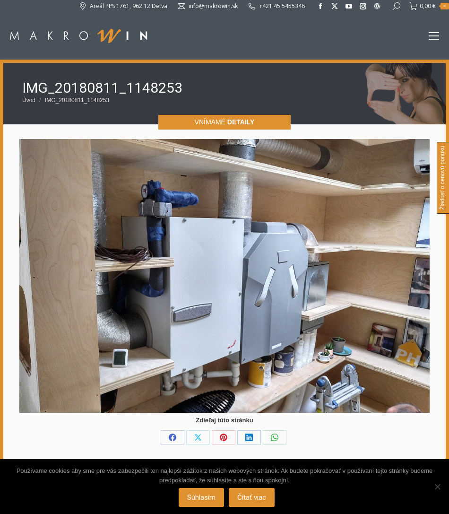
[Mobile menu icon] (434, 36)
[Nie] (437, 486)
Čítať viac (252, 497)
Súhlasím (202, 497)
